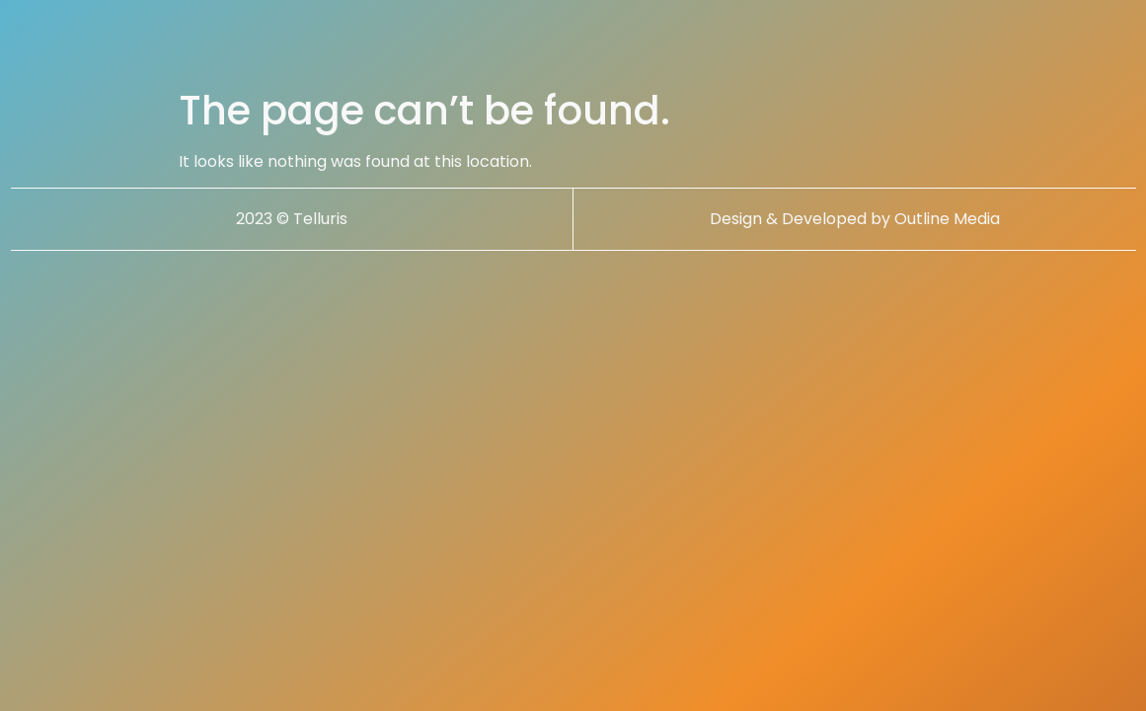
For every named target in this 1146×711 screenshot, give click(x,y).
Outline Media (947, 218)
